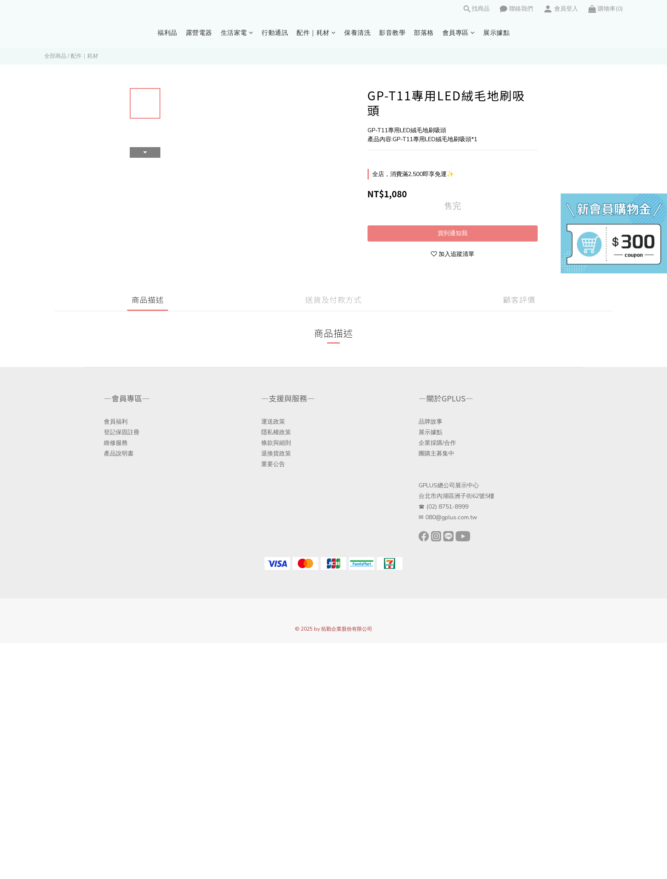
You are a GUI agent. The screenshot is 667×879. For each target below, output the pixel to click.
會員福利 (116, 422)
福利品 (167, 32)
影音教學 (392, 32)
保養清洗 (357, 32)
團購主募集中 (436, 453)
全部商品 (55, 56)
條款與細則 (276, 443)
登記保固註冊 (122, 432)
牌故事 (433, 422)
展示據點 (496, 32)
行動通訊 (275, 32)
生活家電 (237, 32)
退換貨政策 (276, 453)
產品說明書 (119, 453)
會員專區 (458, 32)
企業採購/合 (434, 443)
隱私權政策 (276, 432)
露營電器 (199, 32)
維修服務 (116, 443)
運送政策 (273, 422)
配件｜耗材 (316, 32)
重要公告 (273, 464)
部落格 (424, 32)
